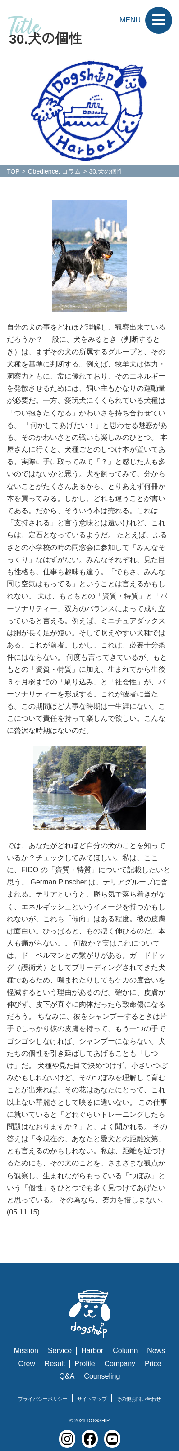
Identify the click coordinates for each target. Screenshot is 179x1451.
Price (153, 1363)
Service (60, 1350)
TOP (13, 171)
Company (120, 1363)
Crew (26, 1363)
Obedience (43, 171)
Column (125, 1350)
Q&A (67, 1376)
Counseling (102, 1376)
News (156, 1350)
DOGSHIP (98, 1420)
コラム (71, 171)
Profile (84, 1363)
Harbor (92, 1350)
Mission (26, 1350)
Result (55, 1363)
